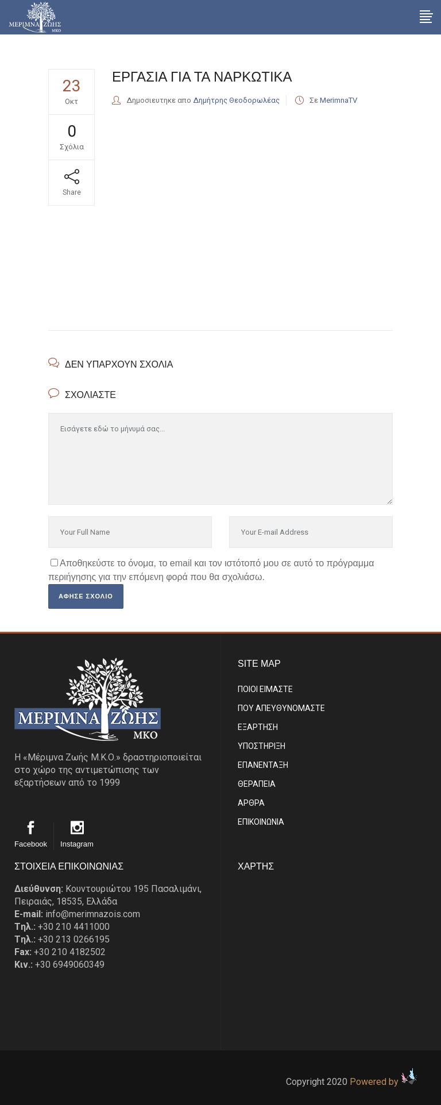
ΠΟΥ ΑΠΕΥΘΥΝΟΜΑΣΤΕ (281, 708)
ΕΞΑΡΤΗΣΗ (258, 727)
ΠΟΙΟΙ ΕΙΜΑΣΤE (265, 689)
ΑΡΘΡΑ (251, 803)
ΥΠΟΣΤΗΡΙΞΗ (261, 746)
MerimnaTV (338, 100)
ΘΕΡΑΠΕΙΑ (257, 784)
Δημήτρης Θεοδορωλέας (236, 100)
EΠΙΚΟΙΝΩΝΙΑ (261, 821)
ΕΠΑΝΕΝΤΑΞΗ (263, 765)
